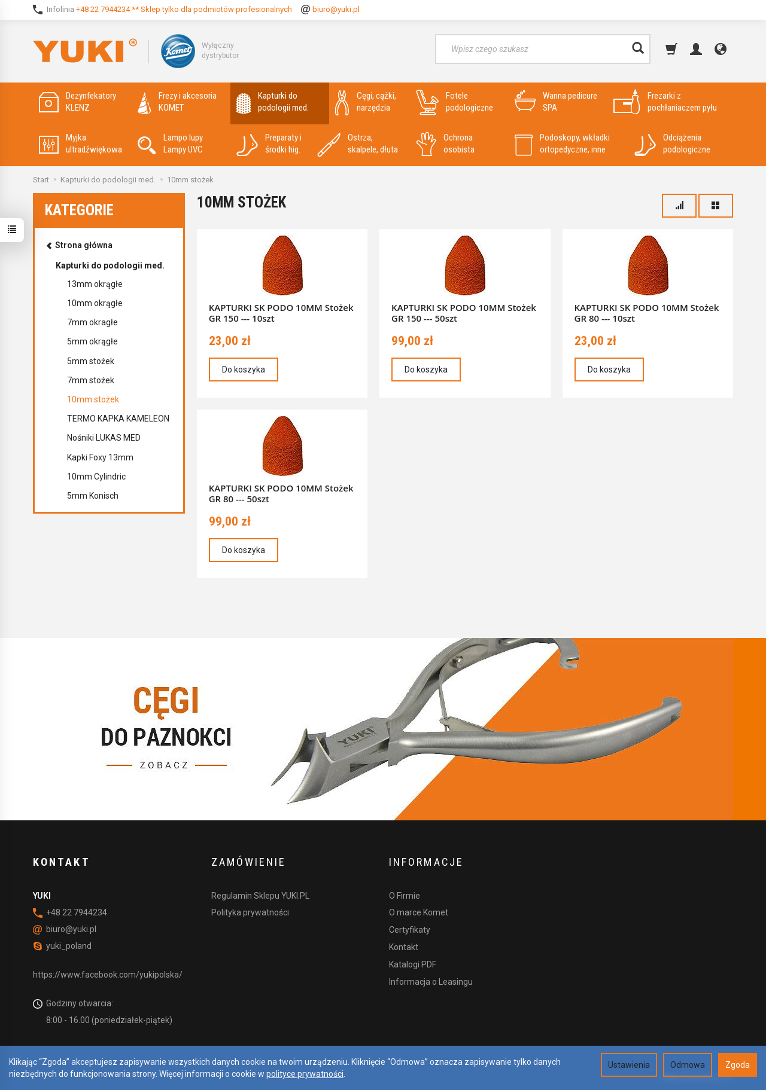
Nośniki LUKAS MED (104, 437)
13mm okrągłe (95, 284)
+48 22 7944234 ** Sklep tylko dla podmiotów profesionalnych (184, 9)
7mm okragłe (92, 322)
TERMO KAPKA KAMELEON (118, 418)
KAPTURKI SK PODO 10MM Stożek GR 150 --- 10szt (281, 312)
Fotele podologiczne (454, 101)
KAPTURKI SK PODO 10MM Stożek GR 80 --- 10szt (646, 312)
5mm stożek (90, 361)
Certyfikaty (409, 930)
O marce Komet (418, 912)
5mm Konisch (92, 495)
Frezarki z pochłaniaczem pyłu (665, 101)
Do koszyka (243, 369)
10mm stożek (93, 399)
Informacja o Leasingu (431, 982)
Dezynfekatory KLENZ (77, 101)
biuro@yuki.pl (336, 9)
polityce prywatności (305, 1074)
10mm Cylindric (96, 476)
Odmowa (687, 1065)
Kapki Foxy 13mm (100, 457)
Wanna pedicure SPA (556, 101)
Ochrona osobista (445, 143)
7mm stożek (90, 380)
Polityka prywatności (250, 912)
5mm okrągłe (92, 341)
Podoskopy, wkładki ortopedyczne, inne (562, 143)
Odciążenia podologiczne (672, 143)
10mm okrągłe (95, 303)
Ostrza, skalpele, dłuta (357, 143)
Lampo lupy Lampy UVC (170, 143)
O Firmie (404, 895)
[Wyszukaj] (638, 49)
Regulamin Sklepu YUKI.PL (260, 895)
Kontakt (403, 947)
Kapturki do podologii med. (272, 101)
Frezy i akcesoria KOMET (177, 101)
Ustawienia (629, 1065)
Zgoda (737, 1065)
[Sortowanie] (679, 206)
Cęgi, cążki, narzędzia (365, 101)
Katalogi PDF (412, 964)
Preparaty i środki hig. (269, 143)
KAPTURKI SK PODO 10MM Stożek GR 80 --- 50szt (281, 493)
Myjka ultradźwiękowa (80, 143)
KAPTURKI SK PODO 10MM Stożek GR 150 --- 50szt (463, 312)
